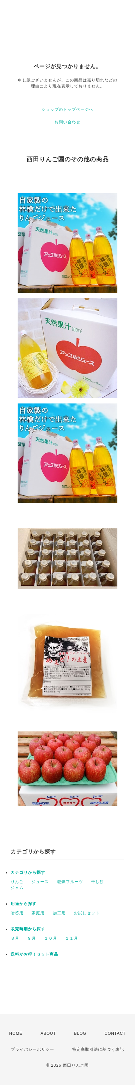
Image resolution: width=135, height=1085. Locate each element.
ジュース (40, 881)
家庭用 (38, 913)
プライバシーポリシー (32, 1049)
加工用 (59, 913)
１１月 (71, 938)
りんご (17, 881)
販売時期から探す (28, 929)
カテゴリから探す (28, 872)
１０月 (50, 938)
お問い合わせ (67, 122)
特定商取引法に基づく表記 (98, 1049)
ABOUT (48, 1033)
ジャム (17, 887)
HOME (16, 1033)
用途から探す (24, 903)
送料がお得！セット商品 (34, 954)
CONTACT (115, 1033)
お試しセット (87, 913)
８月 (15, 938)
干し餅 (97, 881)
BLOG (80, 1033)
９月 (31, 938)
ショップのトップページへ (67, 109)
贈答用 (17, 913)
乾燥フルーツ (70, 881)
